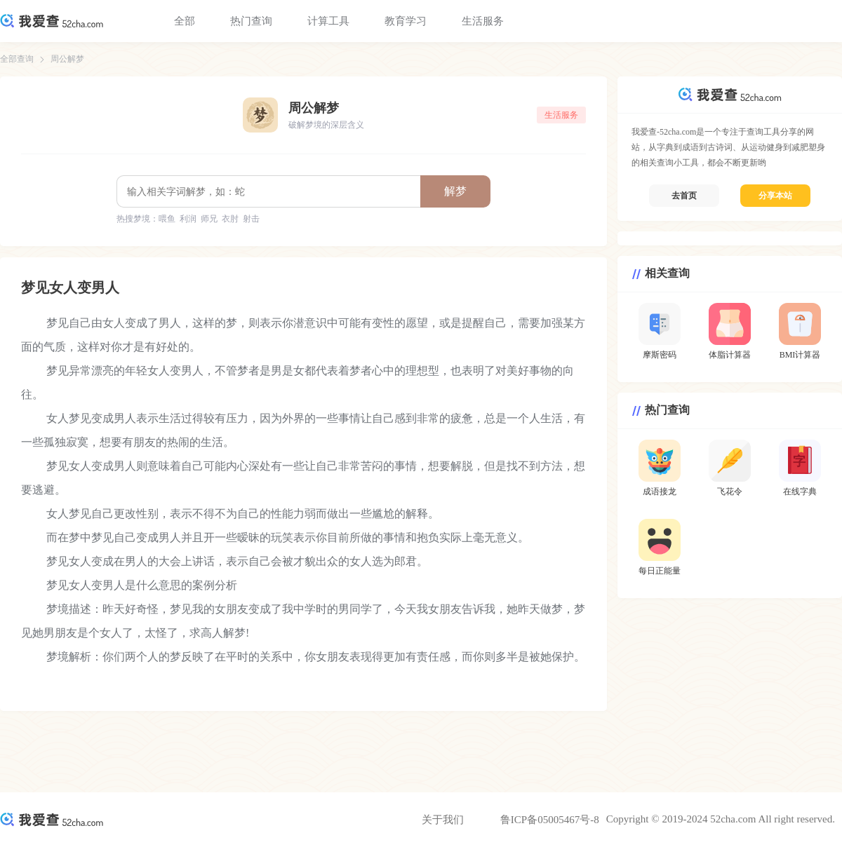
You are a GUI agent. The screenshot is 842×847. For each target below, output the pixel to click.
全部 (184, 21)
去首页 (684, 196)
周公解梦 (67, 59)
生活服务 (483, 21)
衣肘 (230, 219)
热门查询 (251, 21)
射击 (251, 219)
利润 (188, 219)
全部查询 (17, 59)
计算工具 (328, 21)
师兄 (209, 219)
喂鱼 (167, 219)
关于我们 (443, 819)
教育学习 (406, 21)
